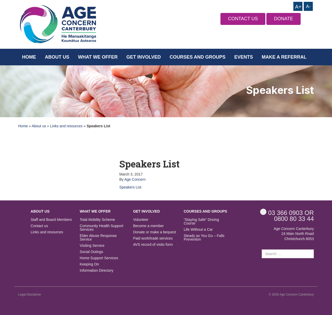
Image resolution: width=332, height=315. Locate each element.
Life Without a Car (198, 230)
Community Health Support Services (101, 228)
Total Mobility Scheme (97, 220)
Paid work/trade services (153, 238)
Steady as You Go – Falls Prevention (204, 237)
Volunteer (140, 220)
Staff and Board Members (51, 220)
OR (287, 212)
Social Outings (91, 252)
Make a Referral (284, 57)
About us (57, 57)
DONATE (283, 18)
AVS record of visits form (153, 245)
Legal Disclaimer (29, 294)
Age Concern (135, 179)
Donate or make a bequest (154, 232)
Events (243, 57)
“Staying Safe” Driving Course (201, 221)
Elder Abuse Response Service (98, 237)
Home (29, 57)
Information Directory (96, 270)
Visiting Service (92, 246)
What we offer (98, 57)
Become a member (148, 226)
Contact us (39, 226)
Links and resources (66, 126)
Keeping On (89, 264)
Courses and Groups (197, 57)
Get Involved (143, 57)
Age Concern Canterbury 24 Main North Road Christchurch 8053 (294, 234)
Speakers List (130, 187)
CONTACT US (243, 18)
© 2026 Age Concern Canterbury (291, 294)
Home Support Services (99, 258)
